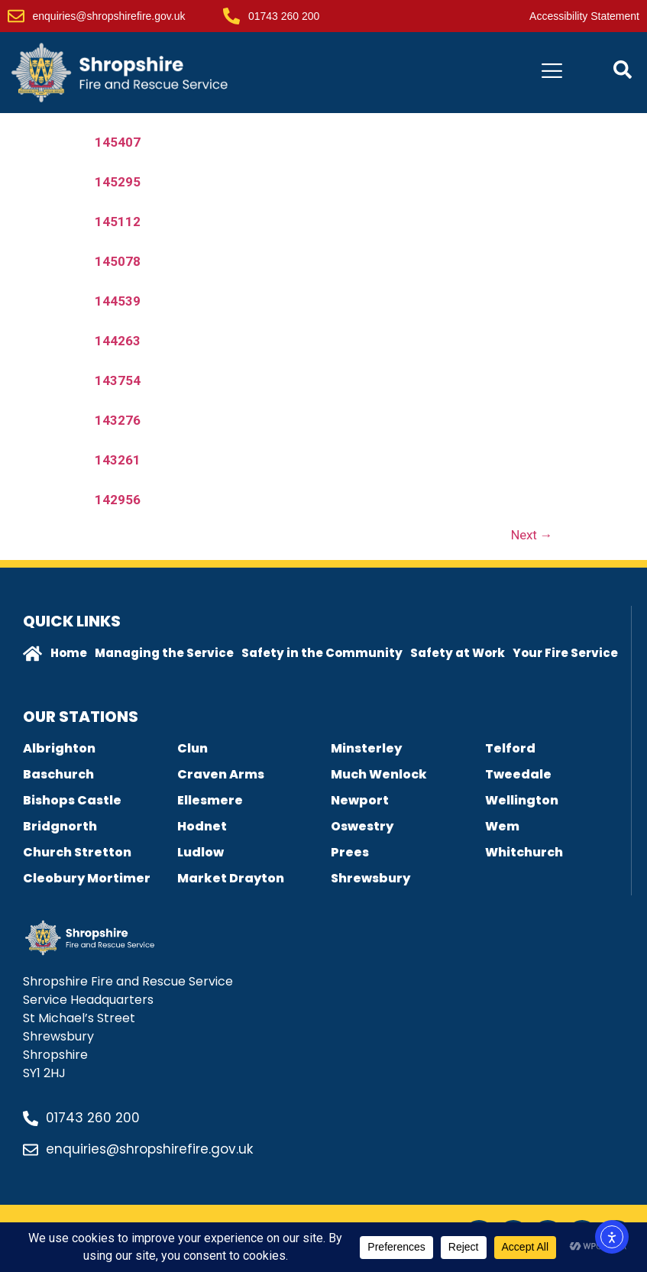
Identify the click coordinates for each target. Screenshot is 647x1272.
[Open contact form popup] (622, 69)
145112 (118, 221)
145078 (118, 261)
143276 (118, 420)
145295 (118, 181)
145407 (118, 142)
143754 (118, 380)
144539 (118, 301)
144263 (118, 340)
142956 (118, 499)
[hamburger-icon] (552, 73)
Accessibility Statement (584, 16)
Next (532, 534)
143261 (118, 460)
